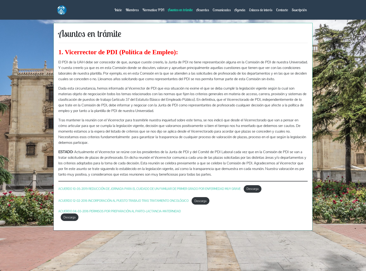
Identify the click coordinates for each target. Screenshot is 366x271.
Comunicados (222, 9)
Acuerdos (202, 9)
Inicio (118, 9)
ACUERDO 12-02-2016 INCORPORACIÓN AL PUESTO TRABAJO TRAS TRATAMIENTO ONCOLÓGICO (123, 201)
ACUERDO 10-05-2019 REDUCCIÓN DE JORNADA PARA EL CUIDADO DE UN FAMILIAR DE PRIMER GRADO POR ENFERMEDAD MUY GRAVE (149, 189)
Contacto (282, 9)
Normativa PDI (153, 9)
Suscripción (299, 9)
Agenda (239, 9)
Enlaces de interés (260, 9)
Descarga (252, 189)
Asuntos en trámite (180, 9)
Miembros (132, 9)
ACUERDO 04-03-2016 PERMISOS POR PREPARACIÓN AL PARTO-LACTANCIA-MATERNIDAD (119, 211)
